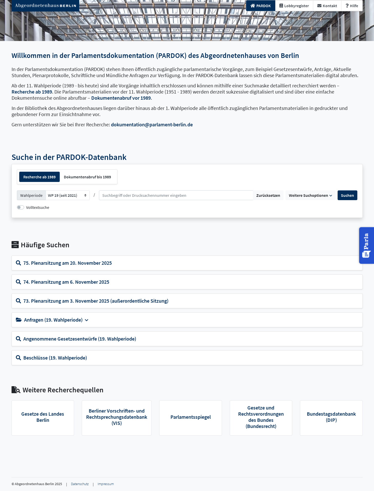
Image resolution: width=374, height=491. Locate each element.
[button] (367, 245)
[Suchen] (176, 195)
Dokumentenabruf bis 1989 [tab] (87, 176)
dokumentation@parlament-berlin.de (152, 124)
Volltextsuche (37, 207)
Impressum (106, 484)
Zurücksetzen (268, 195)
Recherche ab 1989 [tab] (39, 176)
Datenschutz (80, 484)
